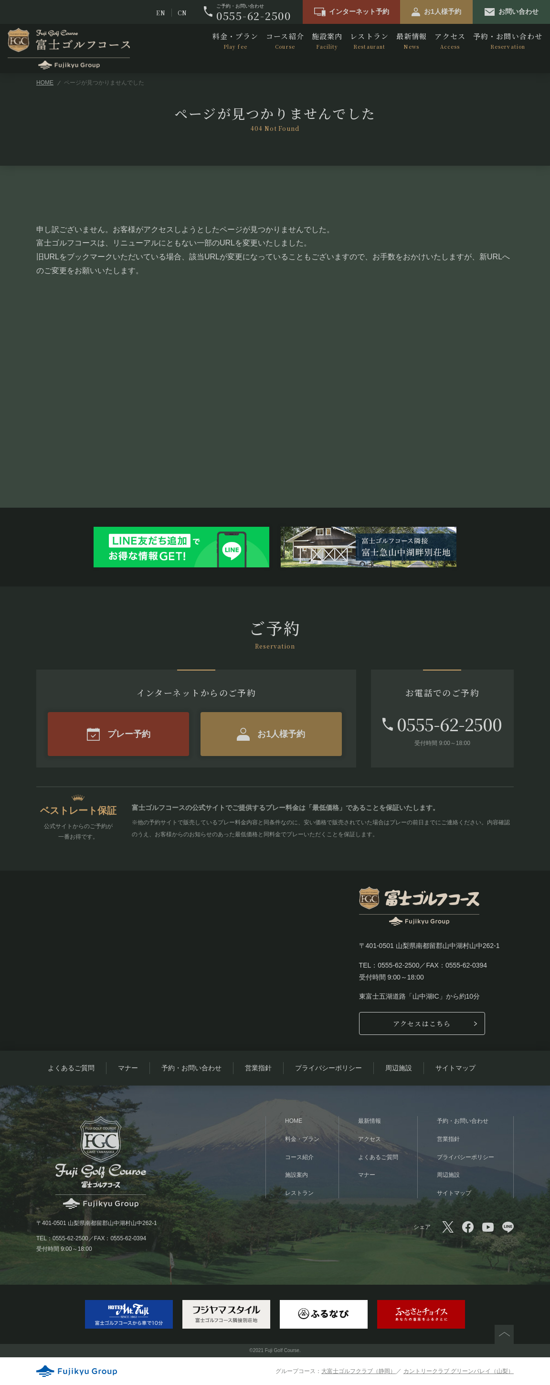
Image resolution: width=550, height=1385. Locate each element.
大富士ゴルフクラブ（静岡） (358, 1371)
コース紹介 (285, 41)
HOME (44, 82)
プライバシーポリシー (328, 1068)
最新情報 (411, 41)
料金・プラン (235, 41)
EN (161, 13)
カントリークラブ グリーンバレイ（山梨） (458, 1371)
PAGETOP (504, 1334)
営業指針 (258, 1068)
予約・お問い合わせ (507, 41)
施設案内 (327, 41)
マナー (128, 1068)
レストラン (369, 41)
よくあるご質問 (71, 1068)
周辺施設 (398, 1068)
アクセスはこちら (422, 1023)
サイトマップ (455, 1068)
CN (182, 13)
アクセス (449, 41)
